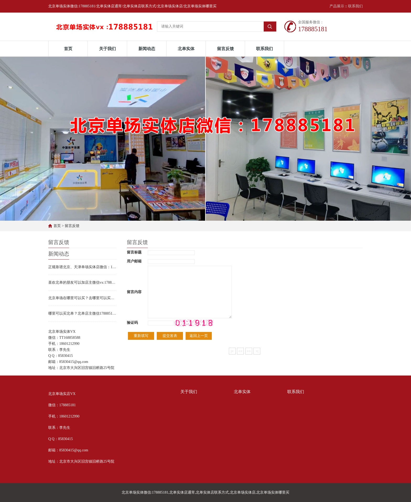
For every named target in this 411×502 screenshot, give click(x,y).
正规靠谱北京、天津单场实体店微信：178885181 (82, 267)
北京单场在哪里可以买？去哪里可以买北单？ (82, 298)
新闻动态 (146, 48)
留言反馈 (225, 48)
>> (249, 351)
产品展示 (336, 6)
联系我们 (355, 6)
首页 (68, 48)
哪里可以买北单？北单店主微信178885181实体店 (82, 313)
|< (232, 351)
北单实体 (186, 48)
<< (240, 351)
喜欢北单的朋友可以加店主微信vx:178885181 (82, 282)
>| (257, 351)
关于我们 (107, 48)
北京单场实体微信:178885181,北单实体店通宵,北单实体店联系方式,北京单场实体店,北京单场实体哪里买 (206, 492)
